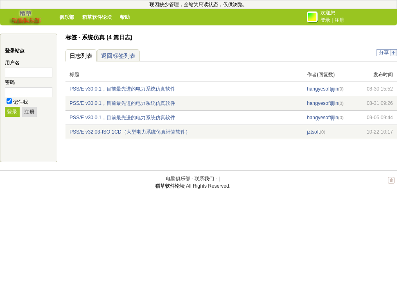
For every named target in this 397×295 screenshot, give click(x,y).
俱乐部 (66, 17)
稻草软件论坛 (97, 17)
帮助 (125, 17)
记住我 (20, 102)
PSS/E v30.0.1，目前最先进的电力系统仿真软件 (122, 89)
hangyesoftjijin (322, 89)
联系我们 (204, 179)
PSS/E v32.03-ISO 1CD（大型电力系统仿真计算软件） (130, 132)
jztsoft (313, 132)
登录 (325, 20)
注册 (339, 20)
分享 (384, 52)
